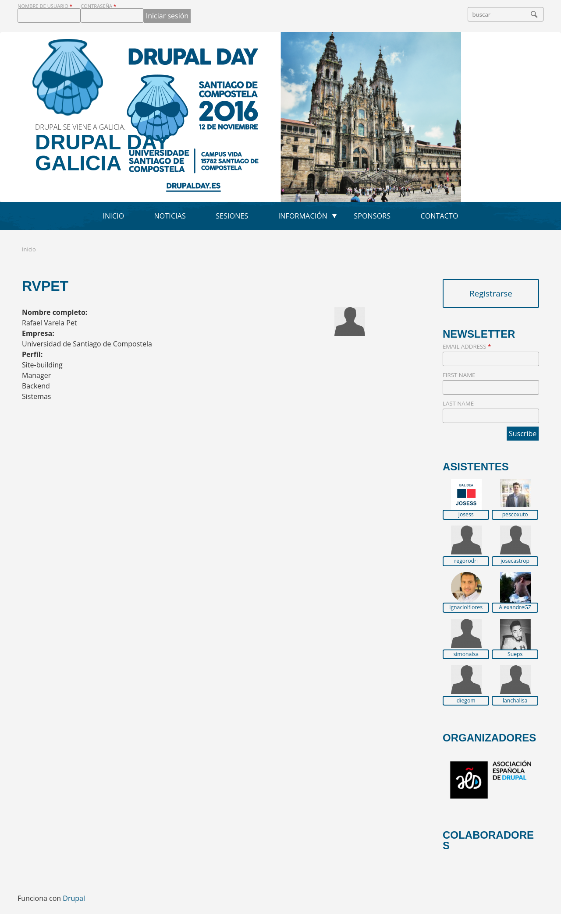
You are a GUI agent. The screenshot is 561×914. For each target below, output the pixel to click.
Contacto (439, 216)
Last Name (458, 403)
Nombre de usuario (45, 6)
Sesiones (232, 216)
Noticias (170, 216)
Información (302, 216)
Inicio (113, 216)
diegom (466, 701)
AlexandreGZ (515, 607)
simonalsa (466, 654)
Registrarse (490, 293)
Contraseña (98, 6)
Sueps (515, 654)
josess (466, 515)
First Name (459, 375)
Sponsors (372, 216)
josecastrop (515, 561)
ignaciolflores (466, 607)
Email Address (467, 346)
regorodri (466, 561)
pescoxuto (515, 515)
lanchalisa (515, 701)
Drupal (74, 898)
